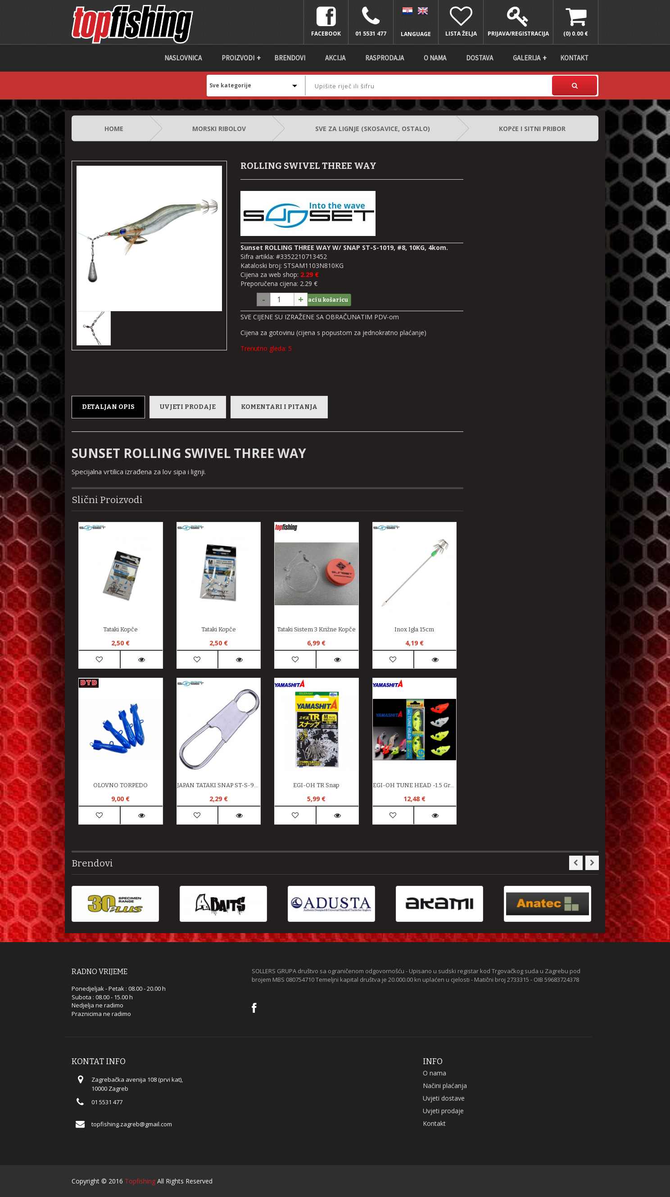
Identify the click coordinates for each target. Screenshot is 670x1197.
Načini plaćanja (445, 1085)
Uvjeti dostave (444, 1098)
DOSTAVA (479, 58)
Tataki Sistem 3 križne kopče (316, 629)
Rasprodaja (384, 58)
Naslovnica (183, 58)
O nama (435, 58)
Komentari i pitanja (279, 407)
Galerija (526, 58)
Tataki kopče (120, 629)
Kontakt (574, 58)
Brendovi (289, 58)
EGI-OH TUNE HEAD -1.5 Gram (415, 785)
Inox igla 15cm (414, 629)
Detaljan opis (108, 407)
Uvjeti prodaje (188, 407)
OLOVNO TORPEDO (120, 785)
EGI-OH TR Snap (316, 785)
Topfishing (140, 1181)
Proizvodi (238, 58)
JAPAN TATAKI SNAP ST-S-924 (219, 785)
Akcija (335, 58)
